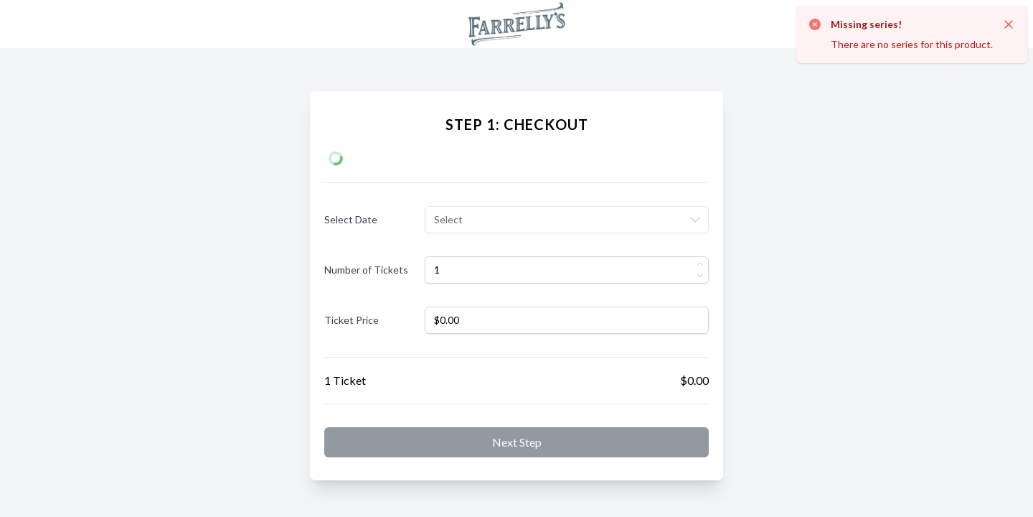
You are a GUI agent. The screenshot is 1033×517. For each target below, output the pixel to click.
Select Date (350, 219)
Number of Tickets (366, 270)
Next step (517, 442)
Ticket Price (351, 320)
